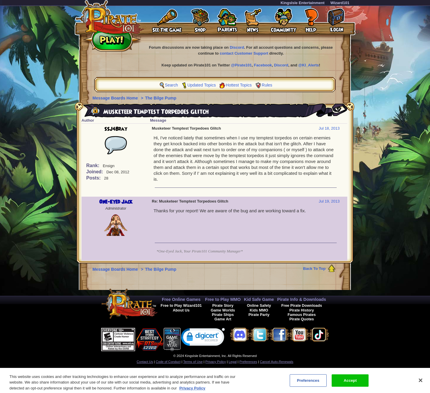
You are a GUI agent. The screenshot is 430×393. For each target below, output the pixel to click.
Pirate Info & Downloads (301, 299)
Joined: (95, 171)
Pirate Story (223, 305)
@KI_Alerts (308, 65)
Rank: (93, 165)
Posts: (94, 177)
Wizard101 (339, 3)
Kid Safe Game (259, 299)
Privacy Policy (215, 361)
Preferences (248, 361)
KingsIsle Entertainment (303, 3)
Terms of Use (193, 361)
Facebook (263, 65)
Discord (237, 47)
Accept (350, 383)
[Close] (420, 383)
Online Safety (259, 305)
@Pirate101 (241, 65)
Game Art (222, 319)
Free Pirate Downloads (301, 305)
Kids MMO (259, 310)
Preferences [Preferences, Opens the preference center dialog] (308, 383)
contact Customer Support (244, 53)
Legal (233, 361)
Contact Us (145, 361)
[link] (203, 338)
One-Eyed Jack (115, 202)
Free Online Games (181, 299)
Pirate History (301, 310)
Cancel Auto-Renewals (276, 361)
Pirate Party (258, 314)
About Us (181, 310)
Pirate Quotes (301, 319)
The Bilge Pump (160, 98)
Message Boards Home (115, 98)
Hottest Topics (239, 85)
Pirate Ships (223, 314)
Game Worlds (223, 310)
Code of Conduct (168, 361)
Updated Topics (201, 85)
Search (171, 85)
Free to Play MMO (223, 299)
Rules (267, 85)
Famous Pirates (302, 314)
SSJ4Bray (115, 129)
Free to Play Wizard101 (181, 305)
